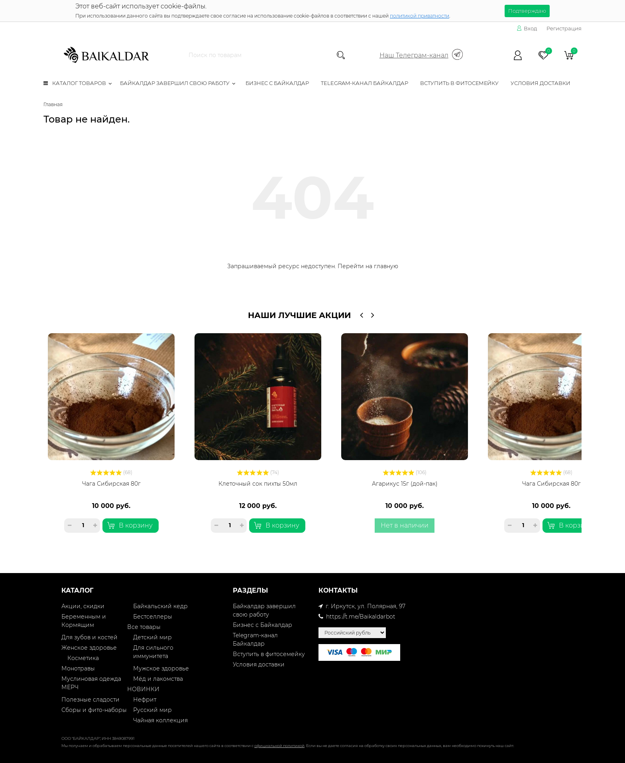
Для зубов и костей (89, 637)
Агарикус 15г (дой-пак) (405, 483)
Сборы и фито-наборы (94, 710)
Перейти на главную (368, 266)
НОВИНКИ (143, 689)
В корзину (130, 525)
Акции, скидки (82, 606)
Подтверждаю (527, 11)
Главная (53, 104)
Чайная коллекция (160, 720)
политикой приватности (419, 16)
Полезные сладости (90, 699)
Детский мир (152, 637)
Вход (527, 28)
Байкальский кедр (160, 606)
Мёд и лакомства (158, 678)
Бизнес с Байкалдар (277, 83)
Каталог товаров (74, 83)
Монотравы (78, 668)
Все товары (144, 627)
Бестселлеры (152, 616)
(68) (111, 472)
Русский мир (152, 710)
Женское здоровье (89, 647)
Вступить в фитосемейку (459, 83)
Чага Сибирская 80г (111, 483)
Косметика (83, 658)
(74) (258, 472)
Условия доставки (540, 83)
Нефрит (144, 699)
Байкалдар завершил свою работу (175, 83)
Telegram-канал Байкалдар (364, 83)
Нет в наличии (404, 525)
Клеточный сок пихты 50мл (257, 483)
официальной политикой (279, 745)
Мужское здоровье (161, 668)
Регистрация (564, 28)
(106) (405, 472)
